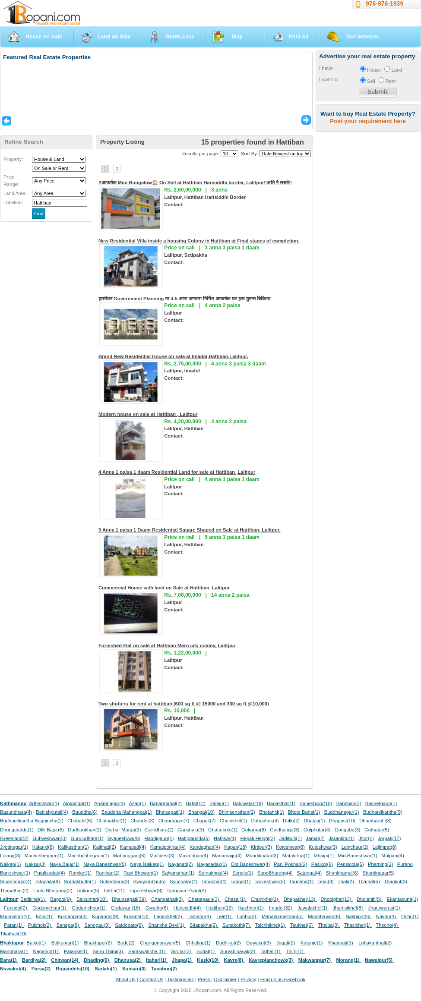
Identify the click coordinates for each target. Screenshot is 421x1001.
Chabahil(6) (79, 820)
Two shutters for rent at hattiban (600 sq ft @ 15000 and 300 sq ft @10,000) (183, 703)
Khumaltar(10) (16, 916)
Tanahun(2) (164, 968)
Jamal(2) (315, 838)
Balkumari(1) (65, 942)
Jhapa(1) (182, 960)
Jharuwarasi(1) (385, 907)
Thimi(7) (295, 951)
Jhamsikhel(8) (348, 907)
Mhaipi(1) (323, 855)
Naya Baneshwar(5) (104, 864)
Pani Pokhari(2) (290, 864)
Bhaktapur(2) (99, 942)
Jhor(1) (366, 838)
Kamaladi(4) (133, 847)
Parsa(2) (42, 968)
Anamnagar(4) (109, 803)
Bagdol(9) (61, 899)
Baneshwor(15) (315, 803)
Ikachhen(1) (251, 907)
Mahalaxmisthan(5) (283, 916)
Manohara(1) (14, 951)
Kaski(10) (208, 960)
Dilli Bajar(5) (51, 829)
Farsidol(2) (16, 907)
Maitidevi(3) (161, 855)
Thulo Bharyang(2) (52, 890)
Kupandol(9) (106, 916)
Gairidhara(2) (159, 829)
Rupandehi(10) (73, 968)
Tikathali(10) (14, 933)
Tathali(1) (271, 951)
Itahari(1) (157, 960)
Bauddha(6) (84, 812)
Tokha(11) (114, 890)
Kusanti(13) (137, 916)
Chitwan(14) (65, 960)
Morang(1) (348, 960)
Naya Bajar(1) (64, 864)
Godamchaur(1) (49, 907)
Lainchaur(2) (354, 847)
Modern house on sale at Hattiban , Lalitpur (147, 414)
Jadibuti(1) (290, 838)
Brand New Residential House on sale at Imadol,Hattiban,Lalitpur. (173, 356)
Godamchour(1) (89, 907)
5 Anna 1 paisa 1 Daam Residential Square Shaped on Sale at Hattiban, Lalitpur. (189, 529)
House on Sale (43, 37)
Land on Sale (114, 37)
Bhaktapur (12, 942)
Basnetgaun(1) (381, 803)
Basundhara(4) (16, 812)
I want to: (329, 79)
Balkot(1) (37, 942)
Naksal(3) (35, 864)
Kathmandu (13, 803)
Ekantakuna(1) (402, 899)
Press (205, 979)
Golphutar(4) (317, 829)
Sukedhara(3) (114, 881)
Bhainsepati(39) (129, 899)
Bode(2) (126, 942)
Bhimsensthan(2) (236, 812)
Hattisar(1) (225, 838)
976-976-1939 (384, 3)
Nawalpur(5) (379, 960)
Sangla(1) (242, 872)
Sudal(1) (206, 951)
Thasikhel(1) (358, 925)
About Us (126, 979)
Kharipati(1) (341, 942)
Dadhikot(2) (229, 942)
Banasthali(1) (281, 803)
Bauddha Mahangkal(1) (126, 812)
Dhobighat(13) (337, 899)
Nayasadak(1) (212, 864)
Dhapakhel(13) (300, 899)
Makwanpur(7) (315, 960)
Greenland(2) (14, 838)
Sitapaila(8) (47, 881)
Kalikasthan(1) (73, 847)
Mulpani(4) (392, 855)
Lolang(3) (10, 855)
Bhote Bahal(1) (304, 812)
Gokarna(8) (253, 829)
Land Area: (15, 193)
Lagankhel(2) (168, 916)
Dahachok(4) (265, 820)
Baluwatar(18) (248, 803)
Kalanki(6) (43, 847)
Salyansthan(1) (178, 872)
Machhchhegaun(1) (88, 855)
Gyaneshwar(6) (124, 838)
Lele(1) (224, 916)
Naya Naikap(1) (147, 864)
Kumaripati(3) (73, 916)
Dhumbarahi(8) (375, 820)
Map (237, 37)
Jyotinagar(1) (14, 847)
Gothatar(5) (376, 829)
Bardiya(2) (34, 960)
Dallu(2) (291, 820)
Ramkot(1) (80, 872)
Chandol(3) (142, 820)
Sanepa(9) (68, 925)
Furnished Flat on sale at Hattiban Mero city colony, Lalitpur (166, 645)
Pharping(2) (380, 864)
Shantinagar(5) (379, 872)
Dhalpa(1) (314, 820)
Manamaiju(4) (226, 855)
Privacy (248, 979)
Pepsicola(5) (350, 864)
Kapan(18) (235, 847)
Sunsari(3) (134, 968)
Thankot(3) (395, 881)
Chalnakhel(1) (111, 820)
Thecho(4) (387, 925)
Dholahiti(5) (370, 899)
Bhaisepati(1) (170, 812)
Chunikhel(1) (233, 820)
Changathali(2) (167, 899)
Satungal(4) (309, 872)
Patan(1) (14, 925)
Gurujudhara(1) (87, 838)
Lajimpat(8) (385, 847)
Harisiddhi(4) (188, 907)
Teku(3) (325, 881)
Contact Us (151, 979)
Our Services (362, 37)
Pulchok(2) (40, 925)
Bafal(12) (195, 803)
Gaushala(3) (190, 829)
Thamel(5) (369, 881)
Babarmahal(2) (166, 803)
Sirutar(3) (182, 951)
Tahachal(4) (213, 881)
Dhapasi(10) (342, 820)
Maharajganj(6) (129, 855)
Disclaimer (225, 979)
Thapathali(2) (14, 890)
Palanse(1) (76, 951)
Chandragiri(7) (174, 820)
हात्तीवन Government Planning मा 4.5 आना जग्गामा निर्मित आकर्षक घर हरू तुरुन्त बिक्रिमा (184, 298)
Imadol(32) (281, 907)
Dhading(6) (97, 960)
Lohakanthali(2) (375, 942)
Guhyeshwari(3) (49, 838)
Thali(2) (346, 881)
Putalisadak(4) (49, 872)
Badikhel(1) (33, 899)
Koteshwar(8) (290, 847)
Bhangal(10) (201, 812)
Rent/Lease (180, 37)
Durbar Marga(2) (123, 829)
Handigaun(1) (159, 838)
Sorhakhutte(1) (80, 881)
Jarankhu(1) (342, 838)
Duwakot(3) (259, 942)
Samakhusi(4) (213, 872)
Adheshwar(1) (44, 803)
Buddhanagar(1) (341, 812)
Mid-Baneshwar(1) (357, 855)
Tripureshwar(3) (146, 890)
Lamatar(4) (199, 916)
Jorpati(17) (389, 838)
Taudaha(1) (301, 881)
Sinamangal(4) (16, 881)
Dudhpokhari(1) (84, 829)
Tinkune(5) (87, 890)
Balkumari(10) (92, 899)
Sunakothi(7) (236, 925)
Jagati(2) (286, 942)
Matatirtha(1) (296, 855)
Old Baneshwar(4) (250, 864)
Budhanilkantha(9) (382, 812)
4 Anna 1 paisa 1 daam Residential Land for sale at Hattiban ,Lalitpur (176, 472)
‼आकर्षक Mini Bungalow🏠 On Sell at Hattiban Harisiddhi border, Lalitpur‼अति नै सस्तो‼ (195, 182)
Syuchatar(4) (183, 881)
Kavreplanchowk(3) (271, 960)
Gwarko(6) (157, 907)
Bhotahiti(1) (271, 812)
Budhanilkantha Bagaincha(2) (31, 820)
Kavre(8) (234, 960)
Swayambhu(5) (149, 881)
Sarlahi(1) (106, 968)
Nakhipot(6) (358, 916)
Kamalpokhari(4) (168, 847)
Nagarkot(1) (46, 951)
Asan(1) (137, 803)
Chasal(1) (236, 899)
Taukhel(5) (302, 925)
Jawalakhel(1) (313, 907)
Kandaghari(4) (205, 847)
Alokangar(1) (77, 803)
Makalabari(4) (193, 855)
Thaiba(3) (329, 925)
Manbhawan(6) (325, 916)
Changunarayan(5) (160, 942)
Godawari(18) (126, 907)
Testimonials (180, 979)
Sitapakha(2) (204, 925)
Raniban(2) (107, 872)
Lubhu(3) (247, 916)
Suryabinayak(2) (238, 951)
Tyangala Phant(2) (186, 890)
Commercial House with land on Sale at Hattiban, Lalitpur (164, 587)
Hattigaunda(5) (194, 838)
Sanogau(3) (97, 925)
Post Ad (299, 37)
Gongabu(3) (348, 829)
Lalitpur (9, 899)
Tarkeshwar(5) (270, 881)
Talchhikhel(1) (270, 925)
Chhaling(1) (199, 942)
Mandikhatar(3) (262, 855)
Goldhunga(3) (284, 829)
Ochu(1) (409, 916)
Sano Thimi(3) (108, 951)
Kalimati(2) (104, 847)
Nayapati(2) (180, 864)
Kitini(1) (45, 916)
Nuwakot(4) (13, 968)
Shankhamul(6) (342, 872)
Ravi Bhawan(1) (140, 872)
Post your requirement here (367, 121)
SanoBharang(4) (275, 872)
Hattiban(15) (220, 907)
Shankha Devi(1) (166, 925)
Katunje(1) (312, 942)
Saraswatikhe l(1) (147, 951)
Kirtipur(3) (261, 847)
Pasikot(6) (322, 864)
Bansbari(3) (348, 803)
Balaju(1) (219, 803)
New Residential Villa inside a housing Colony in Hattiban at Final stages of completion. (198, 240)
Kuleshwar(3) (323, 847)
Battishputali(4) (52, 812)
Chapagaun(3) (204, 899)
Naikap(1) (10, 864)
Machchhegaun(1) (44, 855)
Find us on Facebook (282, 979)
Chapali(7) (204, 820)
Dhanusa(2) (128, 960)
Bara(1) (9, 960)
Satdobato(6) (129, 925)
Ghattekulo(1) (222, 829)
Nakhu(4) (386, 916)
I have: (326, 68)
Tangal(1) (241, 881)
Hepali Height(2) (258, 838)
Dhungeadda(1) (17, 829)
